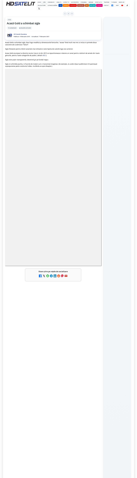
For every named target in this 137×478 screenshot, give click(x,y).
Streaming (84, 2)
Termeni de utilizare (117, 269)
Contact (106, 5)
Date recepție (75, 2)
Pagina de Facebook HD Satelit (117, 186)
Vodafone (73, 5)
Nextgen (92, 5)
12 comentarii (12, 28)
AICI (44, 55)
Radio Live (121, 2)
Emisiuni (91, 2)
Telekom (99, 5)
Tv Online (114, 2)
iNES (87, 5)
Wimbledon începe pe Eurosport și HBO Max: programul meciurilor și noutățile (116, 50)
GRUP (117, 5)
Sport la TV (98, 2)
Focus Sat (81, 5)
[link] (117, 37)
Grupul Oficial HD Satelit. (40, 352)
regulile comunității (34, 350)
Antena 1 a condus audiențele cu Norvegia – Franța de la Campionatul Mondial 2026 (117, 37)
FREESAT (113, 242)
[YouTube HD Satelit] (122, 5)
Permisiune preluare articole (117, 263)
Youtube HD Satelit (117, 204)
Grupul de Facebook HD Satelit (117, 193)
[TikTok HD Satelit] (127, 5)
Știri (44, 2)
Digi (107, 242)
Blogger (82, 409)
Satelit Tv (66, 2)
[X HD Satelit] (39, 8)
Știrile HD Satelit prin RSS (117, 225)
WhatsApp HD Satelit (117, 199)
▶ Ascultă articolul (25, 28)
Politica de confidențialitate (117, 274)
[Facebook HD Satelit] (112, 5)
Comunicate (51, 2)
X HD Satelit (117, 214)
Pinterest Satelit (117, 219)
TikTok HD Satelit (117, 209)
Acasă (39, 2)
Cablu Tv (58, 2)
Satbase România (52, 5)
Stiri (9, 20)
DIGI (60, 5)
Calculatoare (42, 5)
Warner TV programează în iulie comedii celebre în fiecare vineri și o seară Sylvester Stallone (117, 62)
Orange (66, 5)
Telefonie (106, 2)
